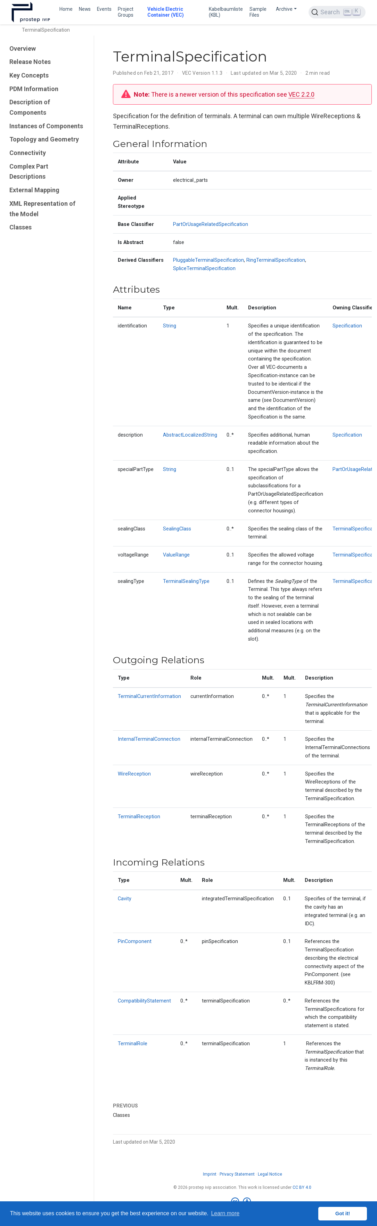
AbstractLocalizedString (190, 435)
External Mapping (34, 190)
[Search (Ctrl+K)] (337, 12)
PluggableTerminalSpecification (208, 260)
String (169, 326)
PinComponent (134, 941)
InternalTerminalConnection (149, 739)
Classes (20, 227)
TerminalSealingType (186, 581)
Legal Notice (270, 1174)
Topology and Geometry (44, 139)
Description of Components (29, 107)
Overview (22, 48)
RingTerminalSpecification (275, 260)
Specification (347, 326)
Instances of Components (46, 126)
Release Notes (30, 61)
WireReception (134, 774)
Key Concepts (29, 75)
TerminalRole (132, 1044)
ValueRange (176, 555)
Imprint (209, 1174)
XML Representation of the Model (42, 209)
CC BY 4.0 (302, 1187)
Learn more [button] (225, 1213)
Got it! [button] (342, 1213)
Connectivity (27, 152)
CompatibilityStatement (144, 1001)
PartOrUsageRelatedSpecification (210, 224)
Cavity (124, 899)
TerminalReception (139, 817)
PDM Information (33, 88)
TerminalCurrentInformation (149, 696)
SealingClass (177, 529)
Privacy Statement (237, 1174)
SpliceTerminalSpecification (204, 268)
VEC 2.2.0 (301, 94)
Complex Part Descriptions (28, 171)
